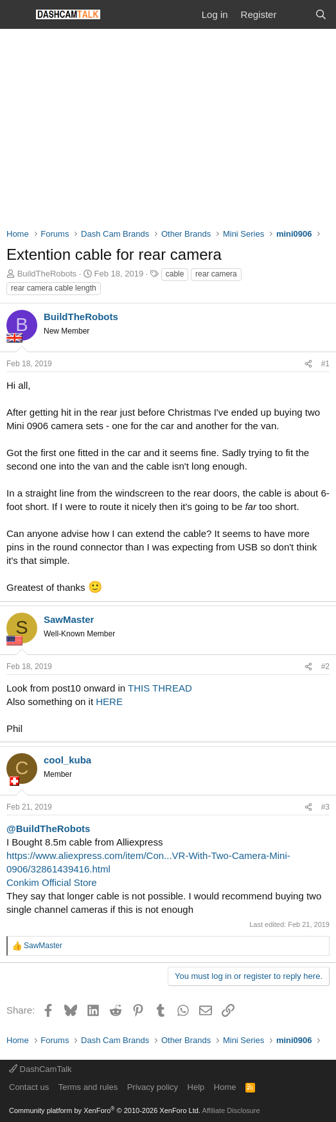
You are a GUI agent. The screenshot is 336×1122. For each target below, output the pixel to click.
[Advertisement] (168, 125)
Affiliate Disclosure (231, 1110)
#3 (325, 807)
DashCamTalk (40, 1069)
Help (196, 1087)
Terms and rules (88, 1087)
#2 (325, 666)
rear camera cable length (53, 288)
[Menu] (18, 15)
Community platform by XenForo (104, 1110)
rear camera (216, 273)
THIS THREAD (160, 688)
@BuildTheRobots (48, 828)
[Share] (308, 364)
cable (175, 273)
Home (225, 1087)
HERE (109, 701)
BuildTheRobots (47, 273)
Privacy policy (152, 1087)
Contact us (29, 1087)
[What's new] (295, 14)
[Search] (320, 14)
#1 (325, 363)
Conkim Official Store (51, 882)
